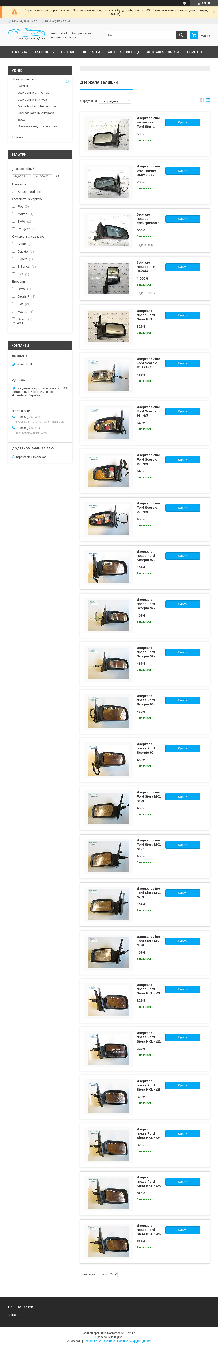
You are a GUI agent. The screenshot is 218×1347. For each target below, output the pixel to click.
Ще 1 (19, 322)
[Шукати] (181, 35)
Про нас (68, 52)
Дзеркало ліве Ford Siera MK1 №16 (149, 796)
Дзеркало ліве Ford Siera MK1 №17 (149, 845)
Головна (19, 52)
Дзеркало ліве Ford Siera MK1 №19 (149, 893)
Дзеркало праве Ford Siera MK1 (146, 315)
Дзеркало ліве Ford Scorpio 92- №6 (148, 459)
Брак (21, 119)
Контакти (91, 52)
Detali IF (23, 86)
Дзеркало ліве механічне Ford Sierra (148, 122)
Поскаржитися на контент (99, 1341)
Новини (17, 137)
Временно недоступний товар (38, 126)
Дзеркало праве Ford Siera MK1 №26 (149, 1230)
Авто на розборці (123, 52)
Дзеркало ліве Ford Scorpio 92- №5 (148, 411)
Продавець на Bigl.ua (109, 1337)
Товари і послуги (24, 79)
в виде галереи (202, 101)
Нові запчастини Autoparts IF (37, 113)
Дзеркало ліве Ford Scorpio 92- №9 (148, 508)
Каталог (42, 52)
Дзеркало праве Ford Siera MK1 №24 (149, 1133)
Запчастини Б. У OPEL (33, 92)
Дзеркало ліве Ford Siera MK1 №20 (149, 941)
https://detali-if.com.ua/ (31, 456)
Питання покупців (28, 63)
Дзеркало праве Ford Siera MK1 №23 (149, 1085)
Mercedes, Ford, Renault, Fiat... (38, 106)
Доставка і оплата (163, 52)
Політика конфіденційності (134, 1341)
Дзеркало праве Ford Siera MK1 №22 (149, 1037)
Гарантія (194, 52)
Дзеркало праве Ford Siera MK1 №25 (149, 1182)
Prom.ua (130, 1333)
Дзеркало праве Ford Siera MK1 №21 (149, 989)
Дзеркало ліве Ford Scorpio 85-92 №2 (148, 363)
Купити (182, 122)
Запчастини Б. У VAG (32, 99)
